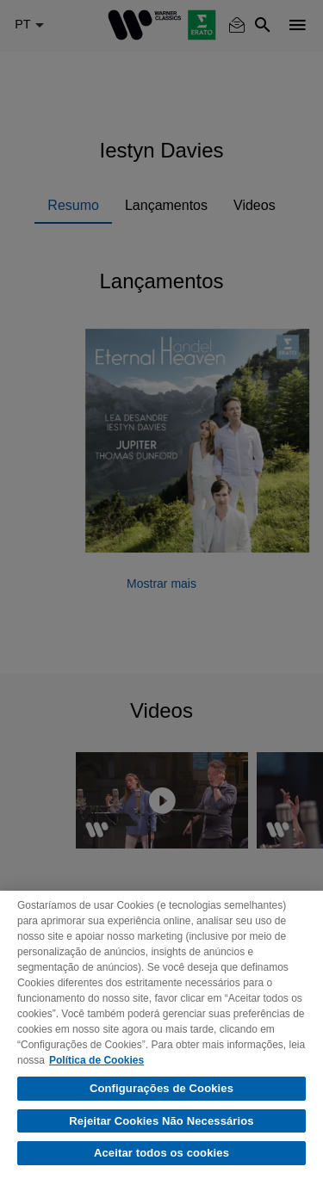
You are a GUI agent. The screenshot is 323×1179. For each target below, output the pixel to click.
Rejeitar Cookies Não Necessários (161, 1120)
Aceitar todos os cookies (161, 1152)
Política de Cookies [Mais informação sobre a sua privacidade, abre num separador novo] (96, 1060)
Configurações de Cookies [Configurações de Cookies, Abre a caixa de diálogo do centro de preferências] (161, 1088)
